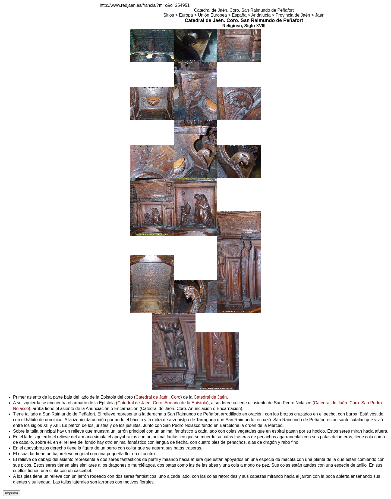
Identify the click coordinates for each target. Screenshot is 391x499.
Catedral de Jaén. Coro (157, 397)
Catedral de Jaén (210, 397)
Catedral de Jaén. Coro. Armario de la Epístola (162, 403)
